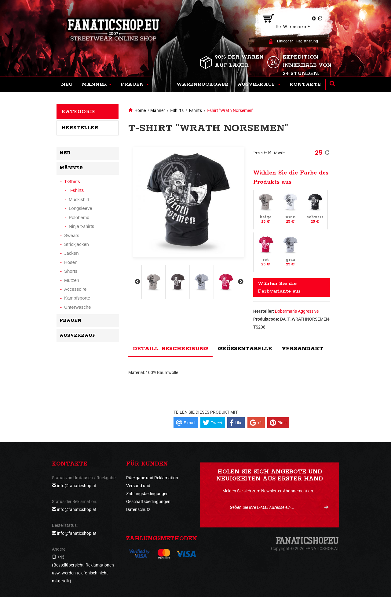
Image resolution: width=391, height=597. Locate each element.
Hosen (70, 262)
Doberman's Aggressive (297, 311)
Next (240, 281)
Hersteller (79, 127)
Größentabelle (245, 348)
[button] (96, 84)
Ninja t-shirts (81, 226)
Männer (157, 110)
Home (140, 110)
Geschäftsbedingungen (148, 501)
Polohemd (79, 217)
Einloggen (285, 41)
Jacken (71, 253)
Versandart (302, 348)
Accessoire (75, 289)
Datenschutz (138, 509)
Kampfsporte (77, 297)
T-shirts (195, 110)
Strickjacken (76, 244)
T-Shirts (177, 110)
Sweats (71, 235)
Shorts (70, 271)
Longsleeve (80, 208)
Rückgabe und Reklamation (152, 477)
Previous (136, 281)
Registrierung (307, 41)
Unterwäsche (77, 307)
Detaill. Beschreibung (170, 348)
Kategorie (78, 111)
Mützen (71, 280)
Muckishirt (79, 199)
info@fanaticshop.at (77, 485)
